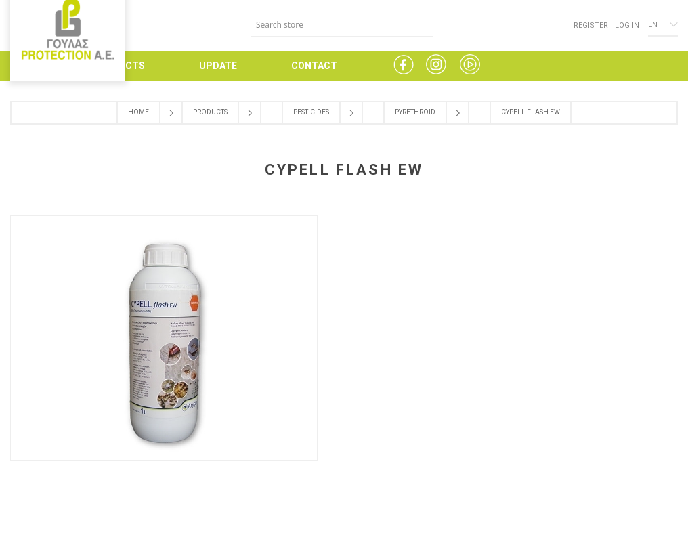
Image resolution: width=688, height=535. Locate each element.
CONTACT (314, 65)
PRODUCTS (118, 65)
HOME (24, 65)
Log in (627, 25)
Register (591, 25)
